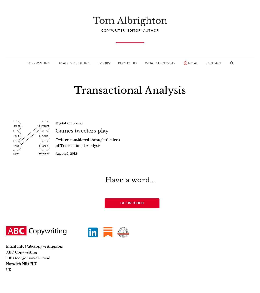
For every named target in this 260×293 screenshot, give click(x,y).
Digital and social (69, 123)
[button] (231, 63)
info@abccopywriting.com (40, 246)
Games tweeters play (82, 131)
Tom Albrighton (130, 20)
